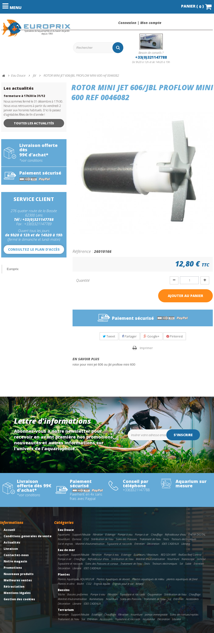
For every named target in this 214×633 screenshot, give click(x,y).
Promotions (13, 568)
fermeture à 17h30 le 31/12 (24, 96)
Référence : (83, 251)
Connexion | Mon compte (139, 23)
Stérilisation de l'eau (102, 539)
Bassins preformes (77, 594)
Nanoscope (188, 559)
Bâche (61, 594)
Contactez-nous (16, 555)
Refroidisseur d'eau (175, 534)
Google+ (151, 336)
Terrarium (66, 610)
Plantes (64, 574)
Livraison (11, 549)
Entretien (139, 543)
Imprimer (146, 348)
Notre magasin (15, 561)
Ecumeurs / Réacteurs (146, 554)
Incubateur (149, 619)
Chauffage (156, 534)
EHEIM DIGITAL (197, 534)
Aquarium (63, 554)
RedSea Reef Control (189, 554)
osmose (201, 559)
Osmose (76, 539)
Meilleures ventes (18, 580)
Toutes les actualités (34, 123)
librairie (140, 583)
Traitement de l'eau (150, 539)
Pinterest (174, 336)
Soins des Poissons (126, 539)
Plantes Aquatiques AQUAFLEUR (76, 579)
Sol (169, 599)
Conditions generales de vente (28, 536)
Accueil (9, 530)
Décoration (153, 543)
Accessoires (192, 599)
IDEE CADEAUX (170, 543)
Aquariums (64, 534)
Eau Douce (66, 530)
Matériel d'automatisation (89, 543)
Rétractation (14, 587)
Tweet (109, 336)
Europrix (12, 269)
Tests (166, 539)
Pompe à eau (125, 534)
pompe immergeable (156, 614)
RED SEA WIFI (168, 554)
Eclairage (110, 534)
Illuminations (96, 599)
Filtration (98, 534)
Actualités (12, 542)
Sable (188, 563)
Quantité (82, 280)
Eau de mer (66, 550)
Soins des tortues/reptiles (184, 614)
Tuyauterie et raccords (119, 543)
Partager (129, 336)
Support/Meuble (81, 534)
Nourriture (64, 539)
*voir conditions (31, 160)
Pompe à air (141, 534)
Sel (181, 563)
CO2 (86, 539)
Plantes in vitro (66, 583)
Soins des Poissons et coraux (101, 563)
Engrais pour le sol (122, 583)
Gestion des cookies (19, 599)
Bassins (64, 590)
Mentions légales (17, 593)
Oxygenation (155, 594)
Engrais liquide (102, 583)
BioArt (80, 583)
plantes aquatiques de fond (182, 579)
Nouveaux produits (19, 574)
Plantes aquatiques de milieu (148, 579)
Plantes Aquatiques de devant (113, 579)
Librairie (185, 543)
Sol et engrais (65, 543)
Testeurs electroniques (183, 539)
